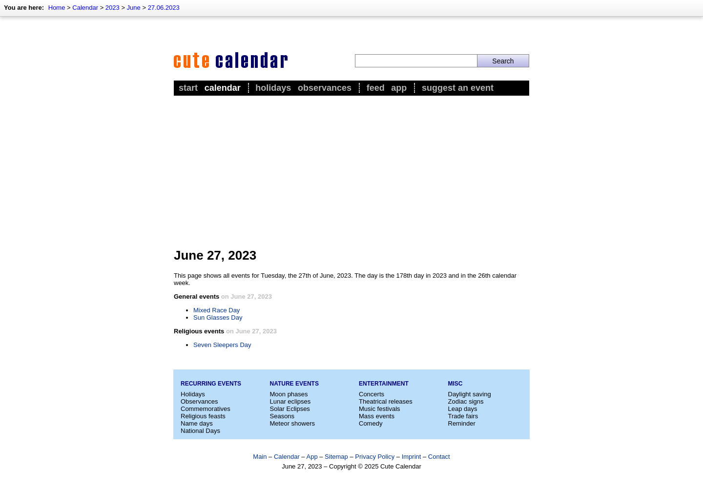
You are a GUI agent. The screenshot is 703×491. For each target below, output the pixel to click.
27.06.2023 (164, 7)
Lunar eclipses (290, 401)
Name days (197, 423)
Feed (376, 88)
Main (260, 456)
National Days (200, 430)
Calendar (85, 7)
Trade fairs (463, 416)
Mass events (376, 416)
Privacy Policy (374, 456)
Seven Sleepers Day (222, 344)
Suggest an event (458, 88)
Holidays (273, 88)
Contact (439, 456)
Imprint (411, 456)
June (134, 7)
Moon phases (289, 394)
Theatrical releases (386, 401)
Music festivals (379, 408)
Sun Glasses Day (217, 317)
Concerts (371, 394)
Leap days (462, 408)
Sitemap (336, 456)
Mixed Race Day (216, 310)
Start (188, 88)
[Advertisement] (351, 171)
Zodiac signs (466, 401)
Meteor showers (292, 423)
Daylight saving (469, 394)
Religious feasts (203, 416)
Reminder (462, 423)
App (399, 88)
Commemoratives (205, 408)
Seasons (282, 416)
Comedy (370, 423)
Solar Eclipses (290, 408)
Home (56, 7)
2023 (112, 7)
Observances (325, 88)
